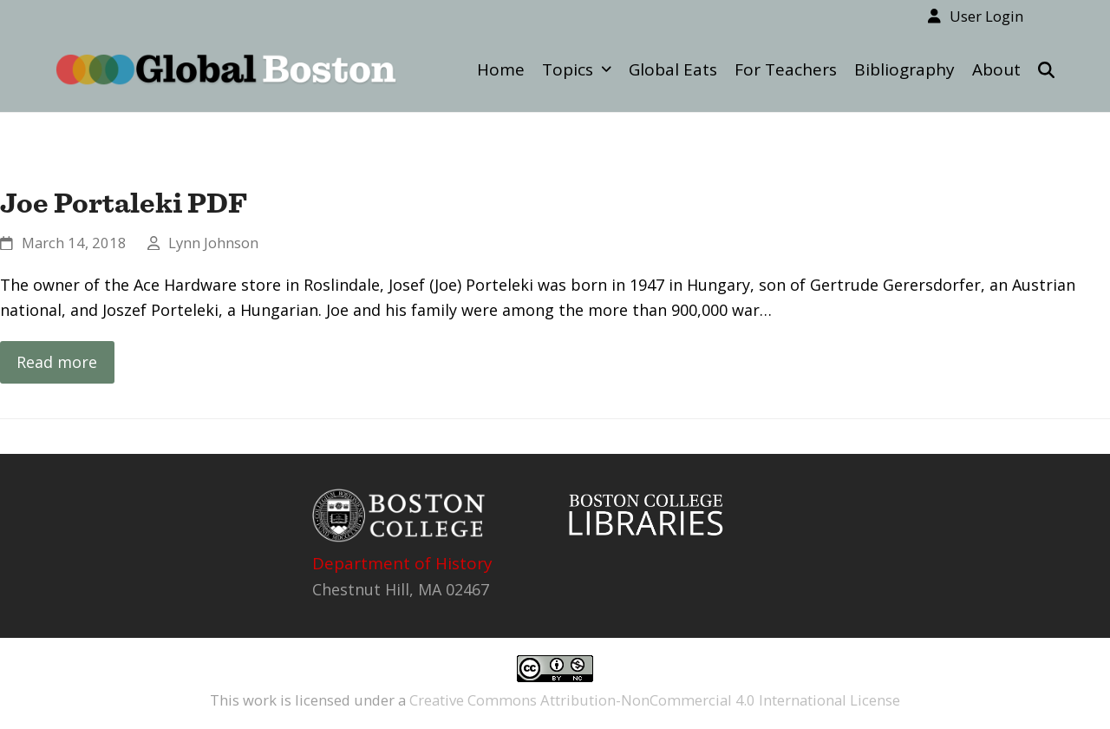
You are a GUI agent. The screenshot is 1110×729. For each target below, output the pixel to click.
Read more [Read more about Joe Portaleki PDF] (56, 361)
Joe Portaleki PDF (123, 202)
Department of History (402, 563)
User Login (986, 16)
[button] (1046, 69)
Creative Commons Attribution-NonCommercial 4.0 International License (654, 700)
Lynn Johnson (213, 243)
